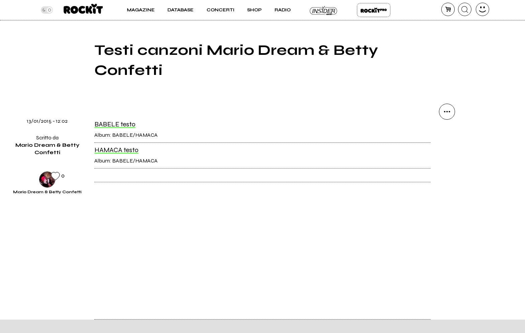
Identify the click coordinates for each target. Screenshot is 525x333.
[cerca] (464, 9)
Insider (324, 10)
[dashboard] (482, 9)
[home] (83, 10)
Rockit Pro (373, 10)
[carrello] (448, 9)
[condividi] (447, 112)
